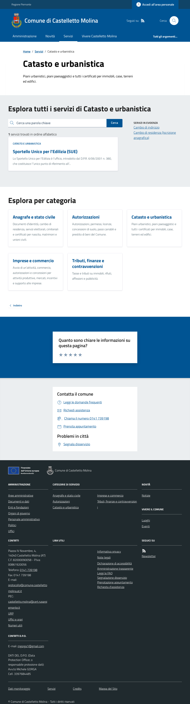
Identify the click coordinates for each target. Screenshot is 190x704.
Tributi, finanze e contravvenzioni (117, 504)
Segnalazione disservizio (112, 577)
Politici (12, 525)
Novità (50, 36)
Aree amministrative (20, 495)
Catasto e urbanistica (27, 143)
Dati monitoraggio (19, 688)
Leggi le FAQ (105, 573)
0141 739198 (28, 570)
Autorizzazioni (61, 501)
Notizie (146, 495)
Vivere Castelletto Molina (99, 36)
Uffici (11, 531)
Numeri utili (15, 625)
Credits (77, 688)
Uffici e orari (15, 619)
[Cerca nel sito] (172, 20)
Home (26, 51)
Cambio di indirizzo (146, 127)
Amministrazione (25, 36)
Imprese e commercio (110, 495)
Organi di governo (19, 513)
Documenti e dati (18, 501)
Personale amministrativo (24, 519)
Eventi (146, 526)
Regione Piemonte (21, 4)
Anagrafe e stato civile (66, 495)
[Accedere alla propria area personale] (155, 4)
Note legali (104, 557)
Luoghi (146, 520)
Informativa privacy (109, 551)
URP (11, 613)
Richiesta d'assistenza (110, 587)
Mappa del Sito (108, 688)
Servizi (68, 36)
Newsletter (149, 556)
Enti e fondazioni (18, 507)
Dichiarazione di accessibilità (114, 563)
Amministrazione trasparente (115, 568)
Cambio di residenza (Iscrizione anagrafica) (155, 135)
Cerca (114, 122)
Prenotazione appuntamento (115, 582)
